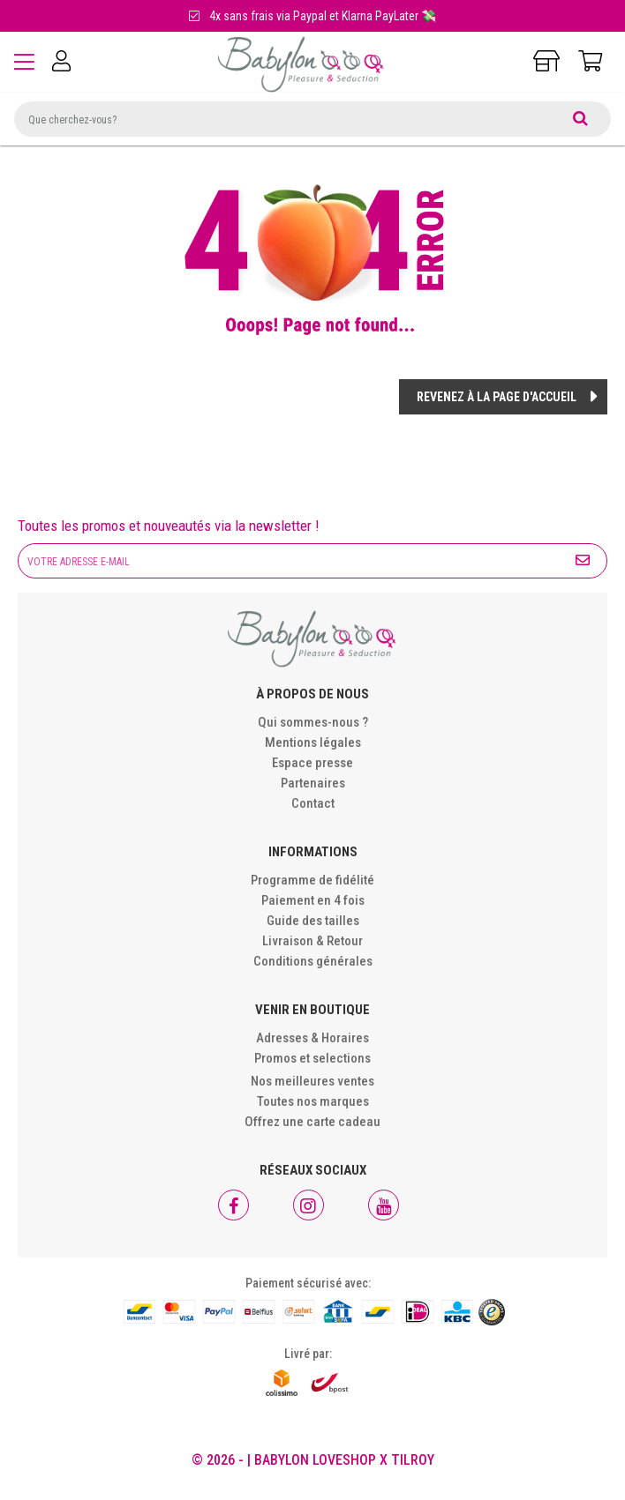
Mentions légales (313, 742)
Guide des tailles (313, 921)
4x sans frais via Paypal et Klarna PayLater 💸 (312, 16)
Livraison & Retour (312, 941)
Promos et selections (312, 1058)
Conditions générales (313, 961)
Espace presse (312, 763)
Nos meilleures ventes (312, 1081)
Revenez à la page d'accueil (496, 397)
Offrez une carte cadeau (312, 1122)
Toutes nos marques (313, 1101)
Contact (313, 803)
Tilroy (412, 1459)
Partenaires (313, 783)
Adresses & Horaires (312, 1038)
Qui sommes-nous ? (313, 722)
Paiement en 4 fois (313, 900)
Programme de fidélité (312, 880)
